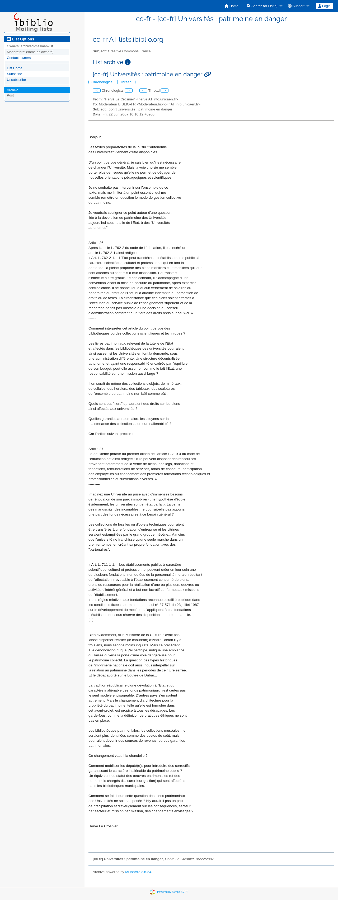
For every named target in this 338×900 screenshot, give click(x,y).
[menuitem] (231, 6)
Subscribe (14, 74)
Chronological (102, 82)
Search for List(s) (262, 6)
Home (231, 6)
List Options (20, 39)
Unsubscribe (16, 80)
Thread (126, 82)
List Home (14, 68)
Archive (12, 90)
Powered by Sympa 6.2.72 (172, 891)
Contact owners (19, 58)
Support (296, 6)
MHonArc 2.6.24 (138, 872)
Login (324, 6)
